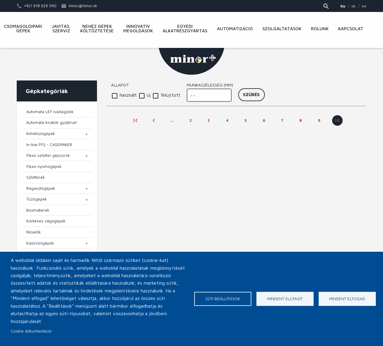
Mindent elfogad (347, 298)
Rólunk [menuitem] (320, 28)
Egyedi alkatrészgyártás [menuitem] (184, 28)
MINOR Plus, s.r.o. (191, 61)
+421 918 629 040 (40, 5)
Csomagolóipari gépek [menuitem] (23, 28)
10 (339, 122)
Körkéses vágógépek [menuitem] (46, 220)
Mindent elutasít (285, 298)
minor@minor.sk (83, 5)
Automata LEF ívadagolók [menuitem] (50, 111)
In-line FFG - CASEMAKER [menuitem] (49, 144)
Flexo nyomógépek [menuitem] (44, 166)
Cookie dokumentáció (31, 331)
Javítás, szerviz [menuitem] (61, 28)
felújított (170, 95)
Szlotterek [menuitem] (35, 177)
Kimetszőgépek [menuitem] (40, 133)
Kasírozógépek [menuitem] (40, 243)
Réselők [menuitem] (33, 232)
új (149, 95)
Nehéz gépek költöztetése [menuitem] (97, 28)
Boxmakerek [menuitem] (37, 210)
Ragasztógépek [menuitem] (40, 188)
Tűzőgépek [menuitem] (36, 199)
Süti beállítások (222, 298)
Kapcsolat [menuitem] (350, 28)
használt (128, 95)
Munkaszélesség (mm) (210, 84)
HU (343, 6)
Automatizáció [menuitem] (235, 28)
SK (353, 6)
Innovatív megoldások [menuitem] (138, 28)
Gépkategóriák (47, 90)
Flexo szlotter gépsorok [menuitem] (48, 155)
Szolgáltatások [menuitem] (281, 28)
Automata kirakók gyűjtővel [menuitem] (51, 122)
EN (364, 6)
